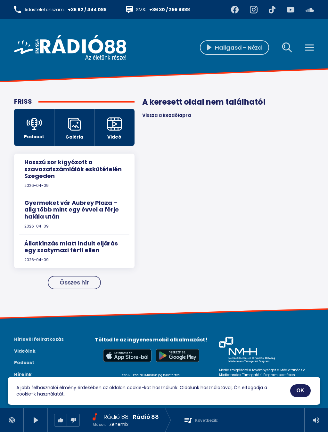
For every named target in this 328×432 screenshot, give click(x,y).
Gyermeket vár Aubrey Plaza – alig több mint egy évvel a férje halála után (71, 209)
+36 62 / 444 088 (87, 9)
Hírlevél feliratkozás (39, 339)
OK (301, 390)
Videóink (25, 351)
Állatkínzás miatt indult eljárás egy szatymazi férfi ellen (71, 246)
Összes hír (74, 282)
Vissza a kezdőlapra (166, 115)
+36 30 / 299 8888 (169, 9)
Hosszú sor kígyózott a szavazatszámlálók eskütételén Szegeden (73, 169)
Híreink (23, 374)
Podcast (24, 362)
